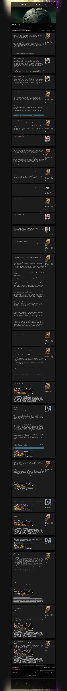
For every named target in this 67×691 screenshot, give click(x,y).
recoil (46, 411)
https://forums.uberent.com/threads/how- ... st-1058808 (21, 354)
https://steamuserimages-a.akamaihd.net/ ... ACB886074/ (22, 540)
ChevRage (46, 232)
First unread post (41, 30)
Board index (15, 672)
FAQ (51, 26)
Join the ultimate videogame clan (30, 401)
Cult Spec (34, 400)
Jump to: (38, 670)
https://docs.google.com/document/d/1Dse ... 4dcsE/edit (22, 385)
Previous (14, 665)
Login (54, 26)
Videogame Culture (23, 397)
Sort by (37, 665)
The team (36, 672)
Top (53, 54)
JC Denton (17, 27)
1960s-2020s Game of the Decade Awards (24, 398)
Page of (49, 30)
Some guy (16, 185)
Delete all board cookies (43, 672)
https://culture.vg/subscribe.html (21, 396)
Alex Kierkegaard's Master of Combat (26, 400)
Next (53, 665)
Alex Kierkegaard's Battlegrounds (19, 399)
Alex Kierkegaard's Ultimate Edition (37, 398)
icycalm (46, 39)
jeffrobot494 (17, 58)
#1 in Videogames (16, 397)
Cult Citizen (39, 400)
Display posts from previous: (28, 665)
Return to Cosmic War (16, 669)
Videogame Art (29, 397)
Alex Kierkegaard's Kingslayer (31, 399)
